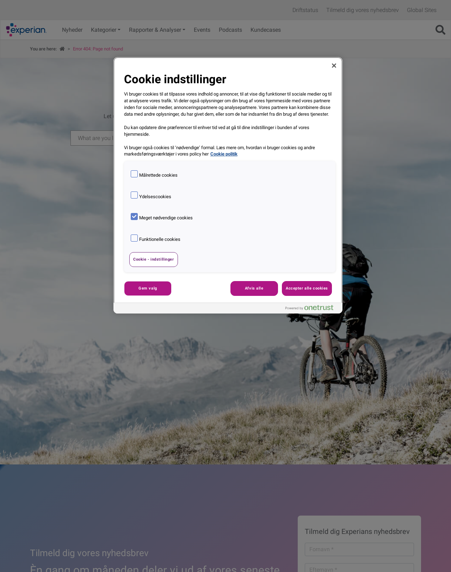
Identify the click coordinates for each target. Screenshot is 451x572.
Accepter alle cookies (307, 288)
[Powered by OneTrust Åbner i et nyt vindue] (312, 309)
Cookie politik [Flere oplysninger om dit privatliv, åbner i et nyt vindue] (223, 154)
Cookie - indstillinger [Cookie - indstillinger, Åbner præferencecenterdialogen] (153, 259)
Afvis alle (254, 288)
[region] (227, 185)
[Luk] (334, 65)
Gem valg (147, 288)
